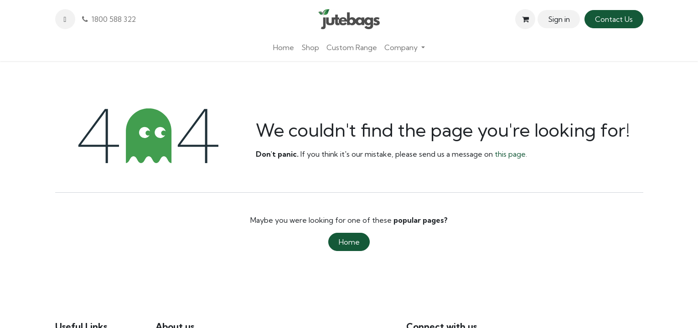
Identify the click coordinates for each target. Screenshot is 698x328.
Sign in (559, 19)
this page (510, 154)
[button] (65, 19)
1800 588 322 (109, 19)
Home (349, 241)
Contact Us (614, 19)
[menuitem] (283, 47)
